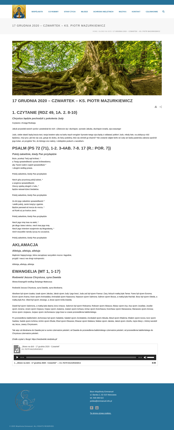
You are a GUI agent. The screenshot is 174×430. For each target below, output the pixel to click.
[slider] (81, 357)
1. (47, 363)
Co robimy (53, 12)
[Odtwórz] (17, 357)
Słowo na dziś (105, 31)
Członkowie (152, 12)
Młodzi (84, 12)
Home (95, 31)
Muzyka (122, 12)
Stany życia (70, 12)
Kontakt (136, 12)
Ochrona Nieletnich (103, 12)
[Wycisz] (145, 357)
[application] (85, 357)
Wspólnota (37, 12)
